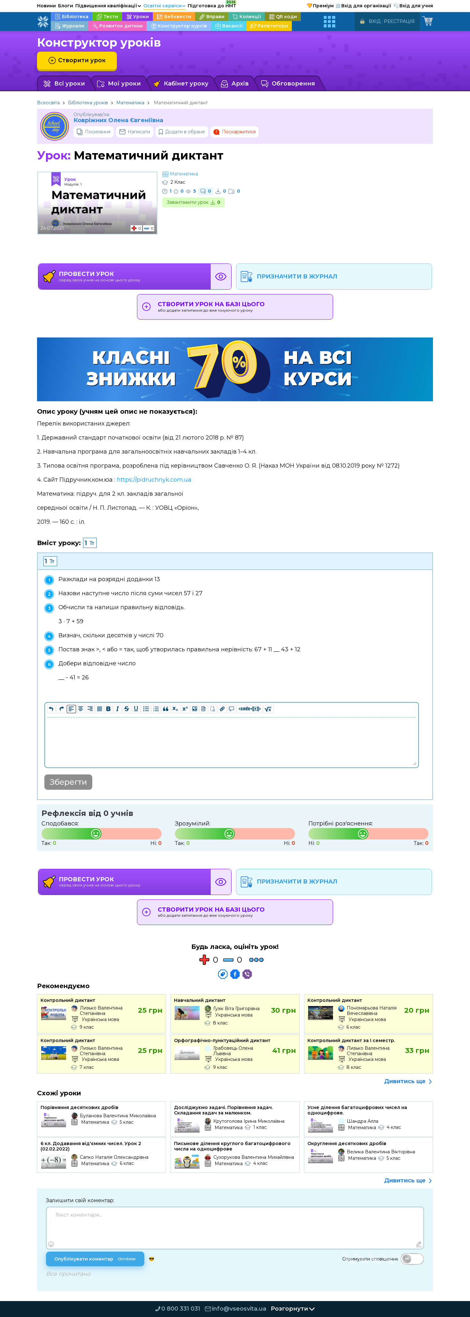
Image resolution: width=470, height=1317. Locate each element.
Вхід (375, 21)
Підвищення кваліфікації (108, 6)
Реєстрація (399, 21)
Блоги (65, 6)
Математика (130, 103)
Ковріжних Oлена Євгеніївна (118, 120)
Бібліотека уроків (88, 103)
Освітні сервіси (164, 6)
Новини (46, 6)
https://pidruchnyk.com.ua (154, 479)
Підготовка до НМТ (212, 5)
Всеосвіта (48, 103)
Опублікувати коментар (96, 1259)
